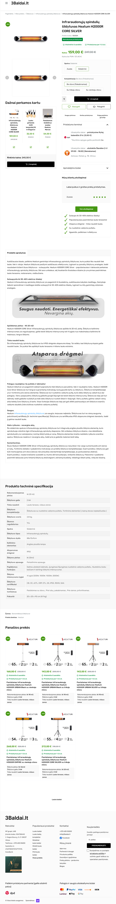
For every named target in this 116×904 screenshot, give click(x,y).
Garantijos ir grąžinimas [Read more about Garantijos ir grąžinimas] (68, 857)
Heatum (21, 617)
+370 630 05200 (19, 843)
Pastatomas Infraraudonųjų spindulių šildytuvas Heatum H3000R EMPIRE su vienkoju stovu (22, 759)
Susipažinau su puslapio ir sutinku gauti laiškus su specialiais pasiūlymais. (99, 855)
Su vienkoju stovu (93, 90)
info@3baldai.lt (65, 834)
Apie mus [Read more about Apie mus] (63, 849)
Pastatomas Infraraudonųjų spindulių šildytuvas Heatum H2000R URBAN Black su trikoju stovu (56, 686)
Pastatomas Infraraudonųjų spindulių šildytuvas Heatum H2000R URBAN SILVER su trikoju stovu (91, 686)
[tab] (16, 253)
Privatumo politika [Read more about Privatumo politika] (66, 854)
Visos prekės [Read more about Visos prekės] (37, 858)
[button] (37, 901)
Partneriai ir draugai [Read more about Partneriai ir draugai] (67, 851)
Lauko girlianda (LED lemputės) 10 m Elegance (31, 125)
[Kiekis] (64, 99)
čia (102, 140)
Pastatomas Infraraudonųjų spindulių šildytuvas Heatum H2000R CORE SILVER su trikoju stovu (56, 761)
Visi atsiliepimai (86, 209)
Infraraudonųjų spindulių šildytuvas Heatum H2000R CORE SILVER (14, 126)
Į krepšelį (31, 164)
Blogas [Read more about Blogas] (62, 866)
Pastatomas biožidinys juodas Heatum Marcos (47, 125)
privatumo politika (97, 853)
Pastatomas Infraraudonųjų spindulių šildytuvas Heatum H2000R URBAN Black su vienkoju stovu (21, 686)
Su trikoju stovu (73, 90)
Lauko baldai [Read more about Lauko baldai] (37, 831)
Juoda (69, 69)
